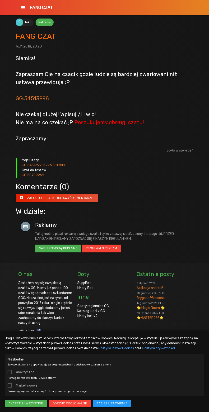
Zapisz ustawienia (112, 403)
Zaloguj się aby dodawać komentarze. (56, 198)
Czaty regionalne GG (93, 306)
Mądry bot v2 (87, 316)
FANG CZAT (41, 7)
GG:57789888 (55, 165)
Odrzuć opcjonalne (69, 403)
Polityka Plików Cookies (116, 348)
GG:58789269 (33, 175)
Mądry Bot (85, 288)
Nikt (28, 22)
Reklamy (44, 22)
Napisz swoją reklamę (58, 248)
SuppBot (84, 283)
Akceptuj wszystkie (26, 403)
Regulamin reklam (101, 248)
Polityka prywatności (158, 348)
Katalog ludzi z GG (91, 311)
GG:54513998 (32, 98)
